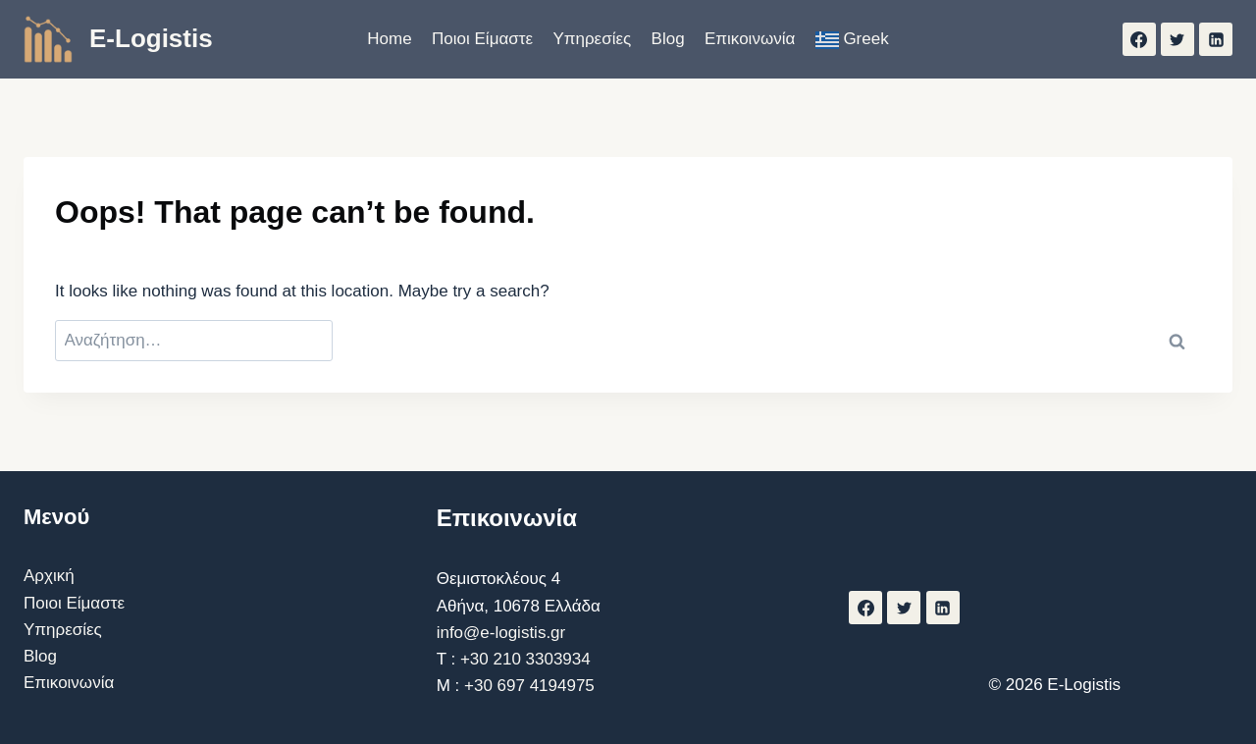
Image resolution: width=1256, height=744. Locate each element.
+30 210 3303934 (525, 659)
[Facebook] (1139, 39)
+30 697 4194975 (529, 685)
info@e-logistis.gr (501, 632)
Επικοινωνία (750, 38)
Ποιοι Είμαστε (482, 38)
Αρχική (49, 575)
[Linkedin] (1215, 39)
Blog (668, 38)
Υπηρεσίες (591, 38)
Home (389, 38)
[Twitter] (1177, 39)
